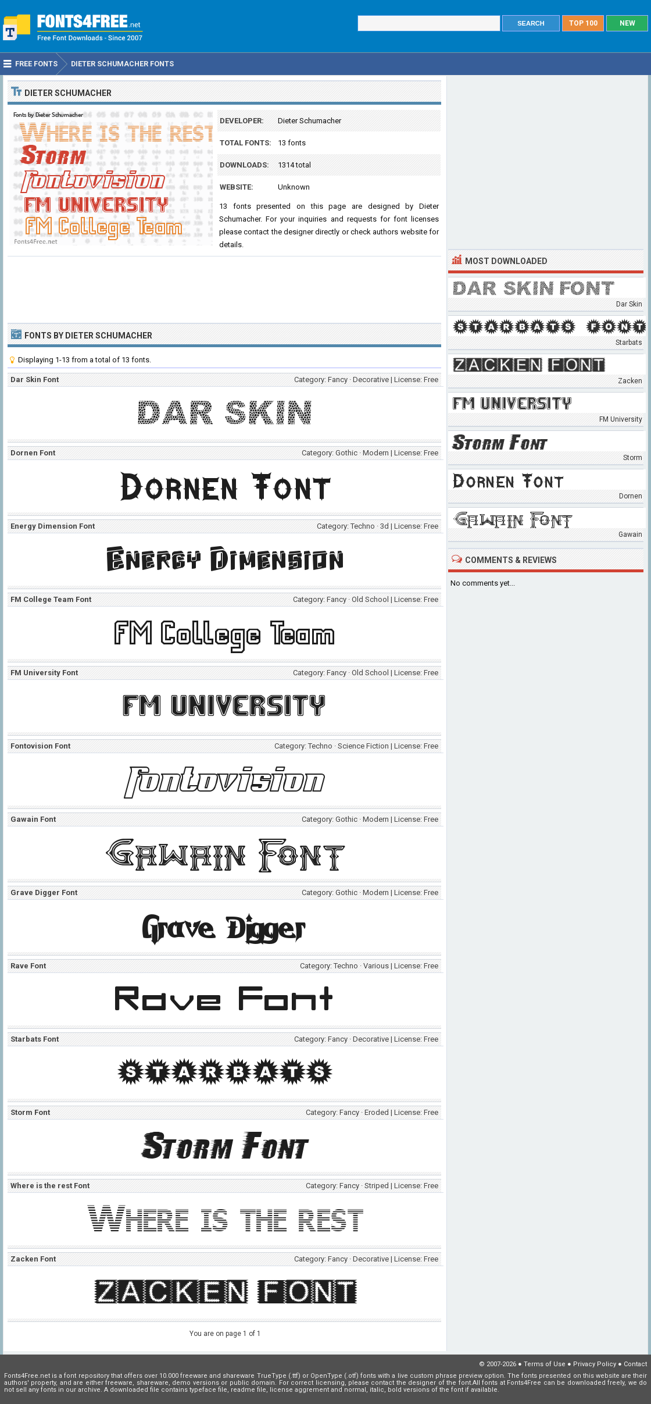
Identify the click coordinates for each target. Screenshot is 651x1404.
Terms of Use (545, 1364)
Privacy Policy (594, 1364)
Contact (635, 1364)
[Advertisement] (224, 288)
